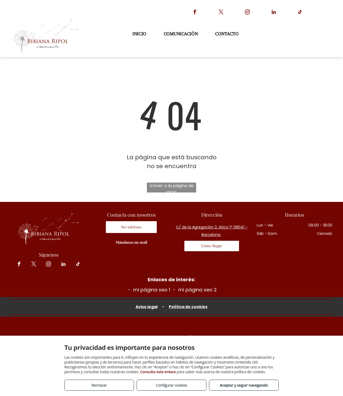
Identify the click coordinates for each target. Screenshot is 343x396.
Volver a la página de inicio (172, 188)
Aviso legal (147, 306)
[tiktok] (300, 13)
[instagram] (247, 13)
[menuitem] (139, 34)
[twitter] (221, 13)
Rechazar (99, 385)
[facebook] (195, 13)
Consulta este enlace (158, 371)
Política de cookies (188, 306)
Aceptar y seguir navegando (244, 385)
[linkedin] (273, 13)
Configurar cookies (171, 385)
